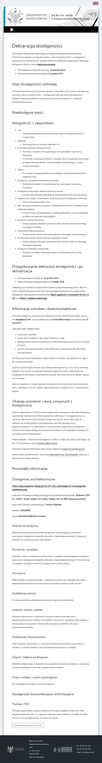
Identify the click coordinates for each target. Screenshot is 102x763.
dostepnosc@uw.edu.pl (46, 443)
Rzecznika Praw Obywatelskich (64, 454)
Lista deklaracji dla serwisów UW (28, 725)
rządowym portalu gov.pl (73, 449)
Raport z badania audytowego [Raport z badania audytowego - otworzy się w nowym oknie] (33, 298)
